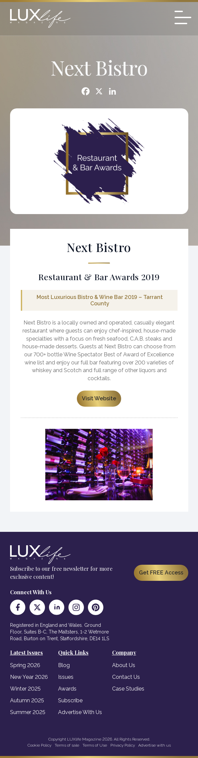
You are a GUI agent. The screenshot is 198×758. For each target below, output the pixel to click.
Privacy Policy (122, 745)
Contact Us (126, 677)
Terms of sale (67, 745)
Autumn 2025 (27, 700)
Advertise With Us (80, 712)
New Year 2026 (29, 677)
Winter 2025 (25, 689)
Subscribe (70, 700)
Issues (65, 677)
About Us (123, 665)
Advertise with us (154, 745)
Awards (67, 689)
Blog (64, 665)
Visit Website (99, 398)
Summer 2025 (27, 712)
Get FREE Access (161, 572)
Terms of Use (95, 745)
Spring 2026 (25, 665)
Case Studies (128, 689)
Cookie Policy (39, 745)
